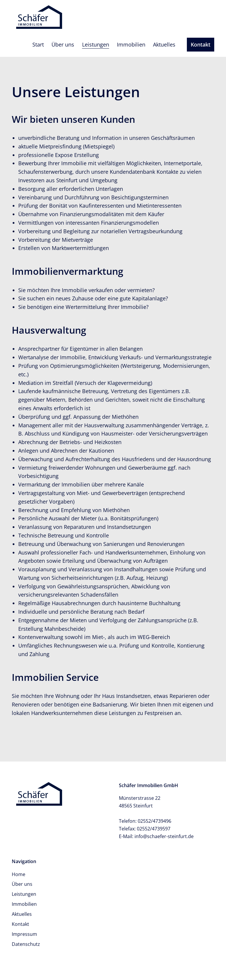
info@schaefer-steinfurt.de (164, 836)
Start (38, 44)
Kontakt (200, 44)
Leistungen (95, 44)
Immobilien (131, 44)
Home (18, 874)
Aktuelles (164, 44)
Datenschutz (26, 944)
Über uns (62, 44)
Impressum (24, 934)
